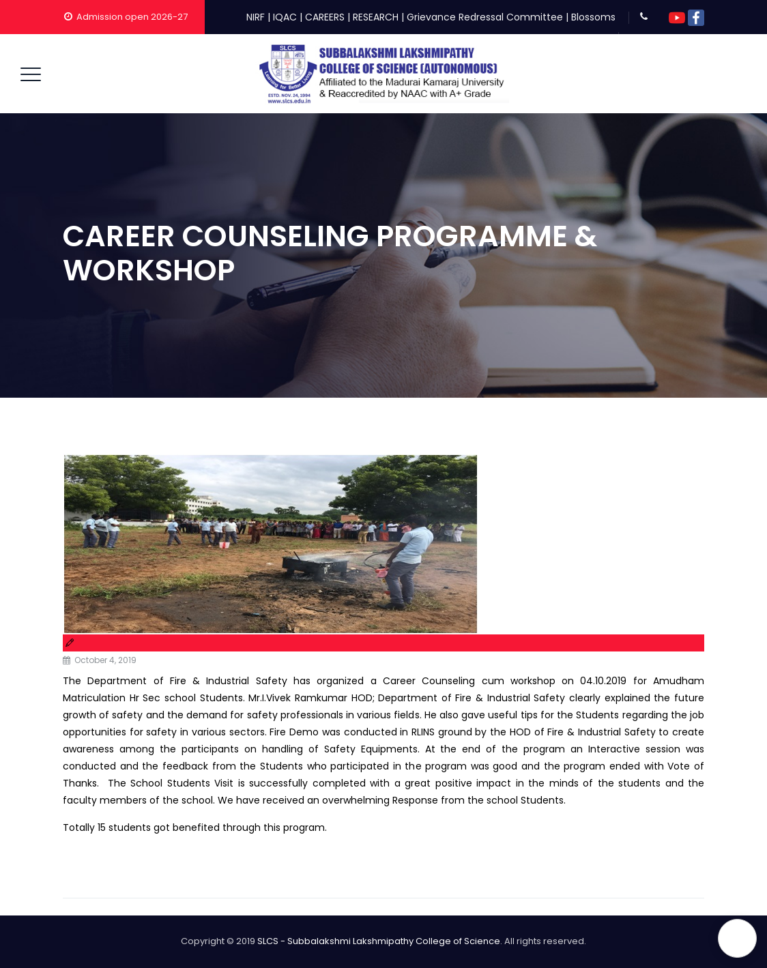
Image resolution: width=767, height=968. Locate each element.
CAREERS (325, 17)
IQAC (285, 17)
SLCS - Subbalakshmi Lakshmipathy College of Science (378, 941)
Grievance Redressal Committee (485, 17)
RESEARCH (376, 17)
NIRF (255, 17)
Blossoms (593, 17)
